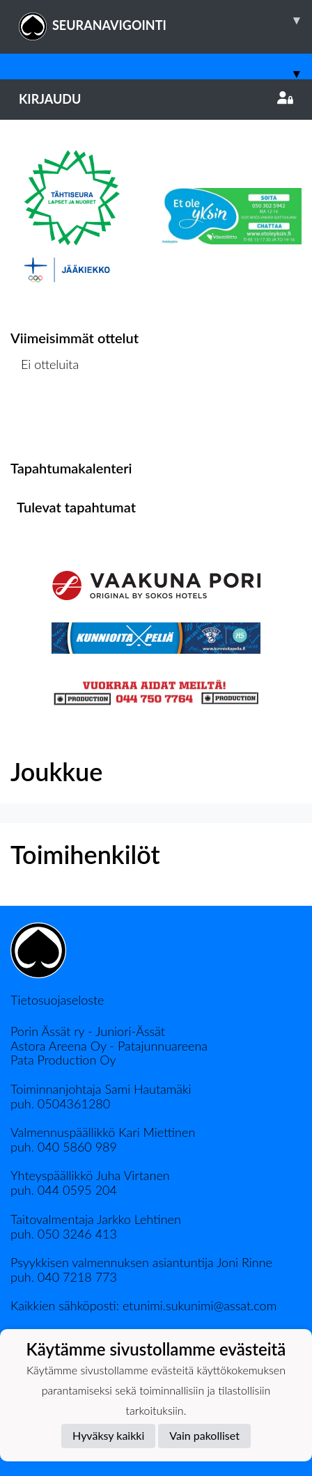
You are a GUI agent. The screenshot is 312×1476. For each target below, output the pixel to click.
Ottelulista (45, 418)
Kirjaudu (156, 99)
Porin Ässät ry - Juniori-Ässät (87, 1031)
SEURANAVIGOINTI (165, 20)
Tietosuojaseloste (57, 999)
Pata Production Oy (63, 1059)
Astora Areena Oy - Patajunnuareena (109, 1045)
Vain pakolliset (204, 1435)
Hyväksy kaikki (108, 1435)
